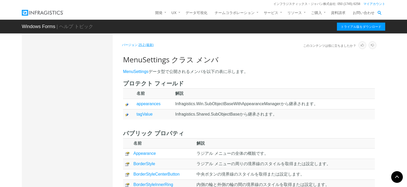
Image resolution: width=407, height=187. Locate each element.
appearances (149, 104)
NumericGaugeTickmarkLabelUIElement (81, 167)
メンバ (61, 127)
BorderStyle (144, 164)
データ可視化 (196, 13)
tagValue (145, 114)
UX (174, 13)
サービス (271, 13)
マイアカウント (374, 4)
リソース (294, 13)
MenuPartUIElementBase (71, 100)
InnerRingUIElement (67, 64)
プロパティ (65, 145)
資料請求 (338, 13)
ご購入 (316, 13)
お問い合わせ (364, 13)
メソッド (63, 136)
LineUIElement (63, 91)
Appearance (144, 153)
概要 (59, 118)
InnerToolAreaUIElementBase (75, 82)
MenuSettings (63, 110)
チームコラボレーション (235, 13)
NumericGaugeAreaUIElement (75, 156)
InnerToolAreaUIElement (71, 73)
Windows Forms (38, 26)
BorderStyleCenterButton (156, 174)
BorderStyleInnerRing (153, 184)
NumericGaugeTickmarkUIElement (79, 179)
